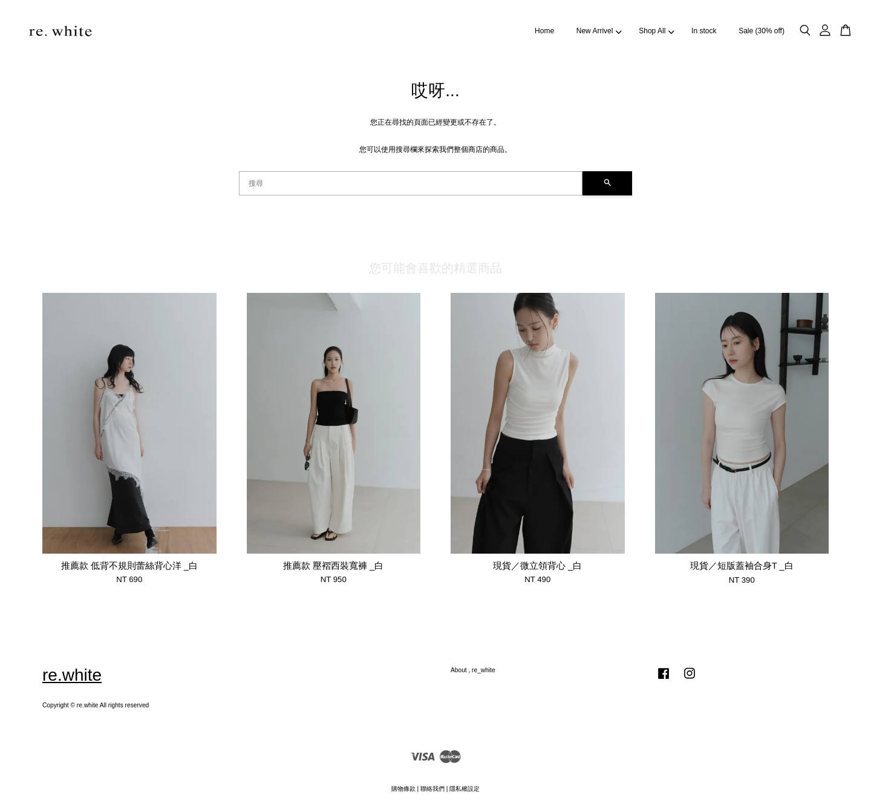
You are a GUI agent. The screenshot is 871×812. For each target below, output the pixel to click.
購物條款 (403, 788)
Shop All (656, 31)
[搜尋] (410, 183)
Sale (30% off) (762, 31)
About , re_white (473, 670)
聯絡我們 (432, 788)
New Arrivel (599, 31)
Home (544, 31)
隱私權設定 (464, 788)
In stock (703, 31)
